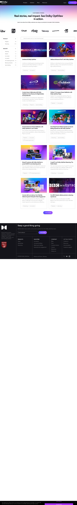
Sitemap (45, 256)
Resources (44, 2)
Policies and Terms (38, 256)
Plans (38, 2)
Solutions (32, 2)
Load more (48, 212)
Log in (65, 2)
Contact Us (72, 2)
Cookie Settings (59, 501)
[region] (38, 503)
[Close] (75, 503)
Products (25, 2)
